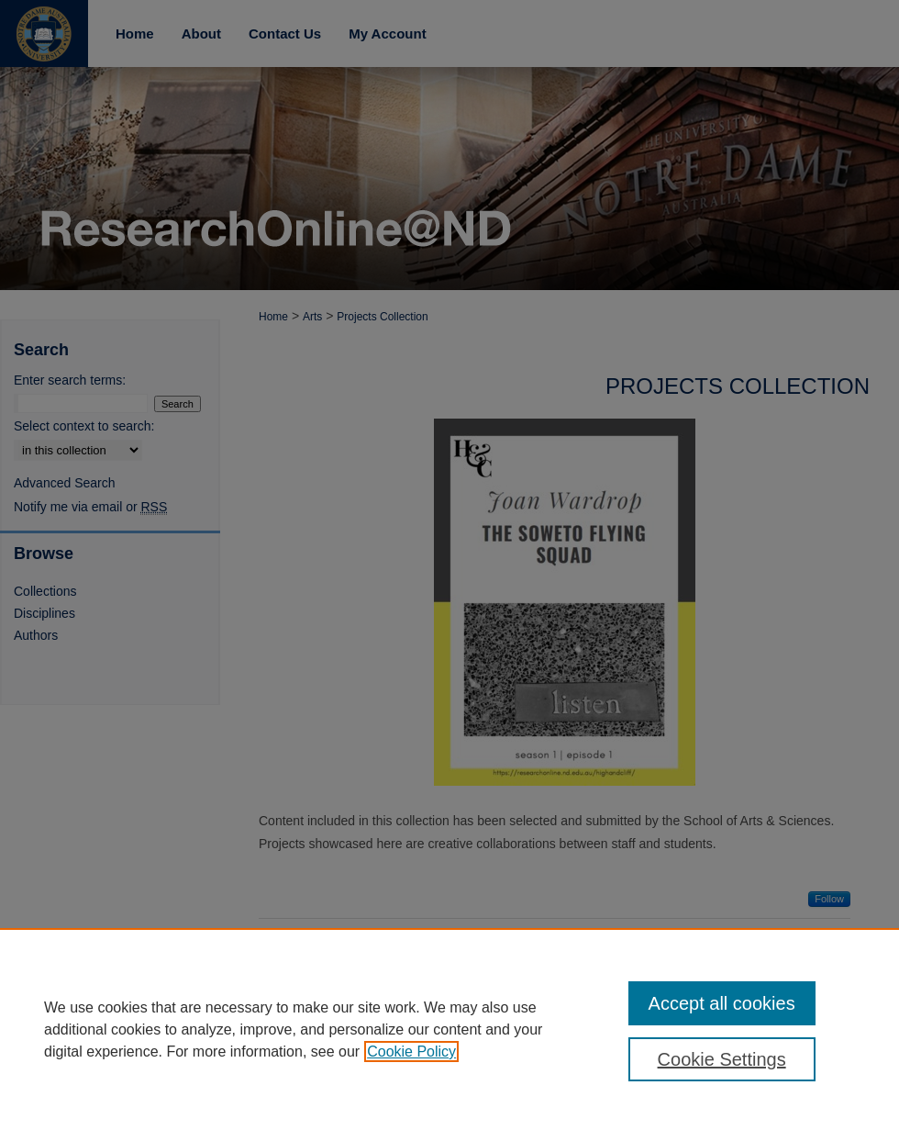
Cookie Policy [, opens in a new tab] (411, 1051)
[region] (449, 1029)
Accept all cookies (722, 1003)
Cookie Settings (722, 1059)
